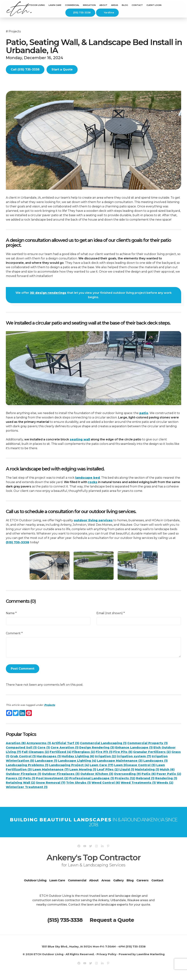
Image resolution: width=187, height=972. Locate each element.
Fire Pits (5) (122, 752)
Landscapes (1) (155, 760)
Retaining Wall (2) (20, 782)
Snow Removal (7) (50, 782)
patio (143, 413)
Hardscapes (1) (49, 756)
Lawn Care (55, 5)
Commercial (77, 880)
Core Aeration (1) (65, 747)
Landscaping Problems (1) (27, 765)
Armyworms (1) (38, 743)
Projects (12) (125, 778)
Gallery (118, 880)
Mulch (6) (167, 769)
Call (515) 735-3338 (25, 69)
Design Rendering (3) (97, 747)
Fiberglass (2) (83, 752)
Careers (142, 880)
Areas (105, 880)
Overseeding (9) (127, 774)
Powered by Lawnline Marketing (142, 954)
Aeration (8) (16, 743)
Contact (137, 5)
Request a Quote (112, 920)
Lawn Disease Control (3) (135, 765)
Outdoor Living (35, 5)
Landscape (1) (46, 760)
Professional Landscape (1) (91, 778)
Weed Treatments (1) (138, 782)
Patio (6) (149, 774)
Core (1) (43, 747)
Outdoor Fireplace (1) (23, 774)
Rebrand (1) (145, 778)
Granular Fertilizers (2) (152, 752)
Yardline (107, 12)
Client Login (153, 5)
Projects (15, 31)
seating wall (80, 439)
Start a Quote (62, 69)
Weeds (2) (165, 782)
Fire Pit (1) (104, 752)
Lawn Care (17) (101, 765)
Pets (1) (29, 778)
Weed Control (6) (105, 782)
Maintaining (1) (147, 769)
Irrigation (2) (105, 756)
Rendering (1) (166, 778)
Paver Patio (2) (169, 774)
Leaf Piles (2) (108, 769)
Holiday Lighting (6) (78, 756)
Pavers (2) (14, 778)
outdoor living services (93, 520)
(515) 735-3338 (80, 12)
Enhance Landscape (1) (134, 747)
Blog (125, 5)
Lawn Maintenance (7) (51, 769)
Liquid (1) (126, 769)
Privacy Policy (107, 954)
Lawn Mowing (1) (82, 769)
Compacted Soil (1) (21, 747)
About (93, 880)
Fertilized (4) (60, 752)
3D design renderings (48, 293)
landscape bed (87, 477)
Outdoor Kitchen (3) (96, 774)
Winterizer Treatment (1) (26, 787)
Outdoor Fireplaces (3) (61, 774)
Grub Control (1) (23, 756)
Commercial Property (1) (147, 743)
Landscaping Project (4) (69, 765)
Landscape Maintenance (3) (120, 760)
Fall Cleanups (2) (35, 752)
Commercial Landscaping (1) (103, 743)
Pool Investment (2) (52, 778)
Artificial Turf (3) (65, 743)
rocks (92, 482)
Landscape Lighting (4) (77, 760)
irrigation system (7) (134, 756)
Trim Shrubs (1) (78, 782)
